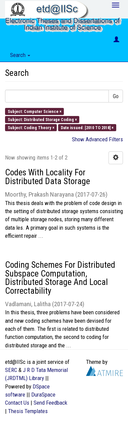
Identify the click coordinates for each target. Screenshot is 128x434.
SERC (11, 370)
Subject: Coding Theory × (31, 127)
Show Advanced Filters (97, 139)
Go (116, 96)
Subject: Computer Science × (34, 111)
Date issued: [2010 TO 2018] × (87, 127)
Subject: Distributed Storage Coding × (42, 119)
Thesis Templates (28, 411)
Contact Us (17, 402)
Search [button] (20, 55)
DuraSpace (43, 394)
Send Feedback (50, 402)
